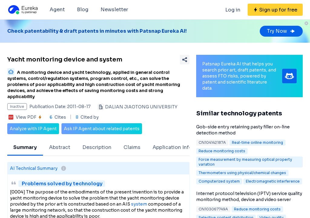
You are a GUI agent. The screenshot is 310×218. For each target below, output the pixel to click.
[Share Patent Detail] (185, 59)
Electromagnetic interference (273, 181)
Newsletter (114, 9)
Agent (57, 9)
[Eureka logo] (22, 9)
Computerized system (219, 181)
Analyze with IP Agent (33, 128)
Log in (232, 10)
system (139, 204)
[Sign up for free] (275, 10)
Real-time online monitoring (257, 142)
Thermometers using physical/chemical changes (242, 172)
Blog (82, 9)
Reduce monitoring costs (222, 151)
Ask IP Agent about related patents (102, 128)
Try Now (281, 31)
